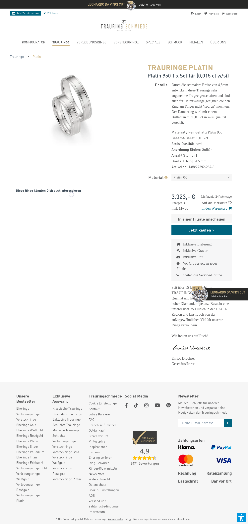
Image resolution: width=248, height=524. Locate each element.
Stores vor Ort (98, 436)
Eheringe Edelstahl (29, 462)
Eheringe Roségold (29, 435)
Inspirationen (98, 447)
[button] (241, 517)
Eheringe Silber (27, 446)
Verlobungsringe (28, 414)
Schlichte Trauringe (66, 425)
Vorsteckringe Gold (65, 452)
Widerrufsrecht (99, 479)
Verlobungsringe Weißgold (28, 476)
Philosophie (97, 441)
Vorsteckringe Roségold (62, 470)
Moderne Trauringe (65, 430)
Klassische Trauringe (67, 408)
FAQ (91, 419)
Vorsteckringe (26, 419)
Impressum (97, 511)
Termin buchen (25, 13)
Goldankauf (97, 430)
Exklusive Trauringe (66, 419)
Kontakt (94, 409)
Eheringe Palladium (30, 452)
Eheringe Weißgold (29, 430)
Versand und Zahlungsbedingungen (104, 503)
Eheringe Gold (26, 425)
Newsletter (96, 474)
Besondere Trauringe (67, 414)
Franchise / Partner (102, 425)
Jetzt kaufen (200, 230)
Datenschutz (97, 484)
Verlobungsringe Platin (28, 497)
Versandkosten (115, 519)
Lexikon (94, 452)
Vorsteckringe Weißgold (62, 460)
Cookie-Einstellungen (104, 490)
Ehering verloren (100, 457)
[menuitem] (33, 42)
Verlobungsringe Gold (31, 468)
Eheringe (22, 408)
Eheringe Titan (26, 457)
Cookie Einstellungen (103, 403)
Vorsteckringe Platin (66, 479)
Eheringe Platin (27, 441)
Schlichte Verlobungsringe (64, 438)
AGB (92, 495)
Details (161, 84)
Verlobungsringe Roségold (28, 487)
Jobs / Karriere (99, 414)
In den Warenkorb (217, 208)
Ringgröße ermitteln (103, 468)
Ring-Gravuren (99, 463)
